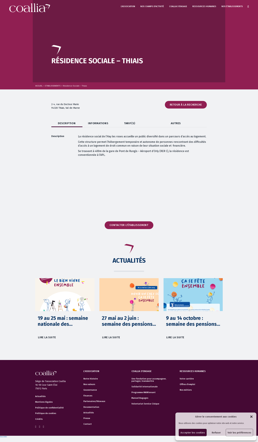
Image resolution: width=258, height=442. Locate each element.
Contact (87, 424)
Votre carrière (187, 379)
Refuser (216, 432)
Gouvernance (90, 390)
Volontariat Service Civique (145, 404)
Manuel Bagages (139, 398)
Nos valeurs (89, 384)
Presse (86, 418)
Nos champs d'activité (152, 6)
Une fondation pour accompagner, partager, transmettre (148, 380)
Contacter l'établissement (129, 225)
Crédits (39, 419)
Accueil (39, 86)
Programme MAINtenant (143, 392)
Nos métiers (186, 390)
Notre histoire (90, 379)
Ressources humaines (204, 6)
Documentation (91, 407)
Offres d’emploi (187, 384)
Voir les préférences (239, 432)
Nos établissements (232, 6)
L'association (128, 6)
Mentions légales (44, 402)
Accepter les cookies (193, 432)
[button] (251, 416)
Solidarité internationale (144, 387)
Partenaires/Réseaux (94, 401)
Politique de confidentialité (49, 408)
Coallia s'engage (178, 6)
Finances (87, 396)
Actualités (40, 396)
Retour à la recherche (186, 104)
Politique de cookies (45, 413)
